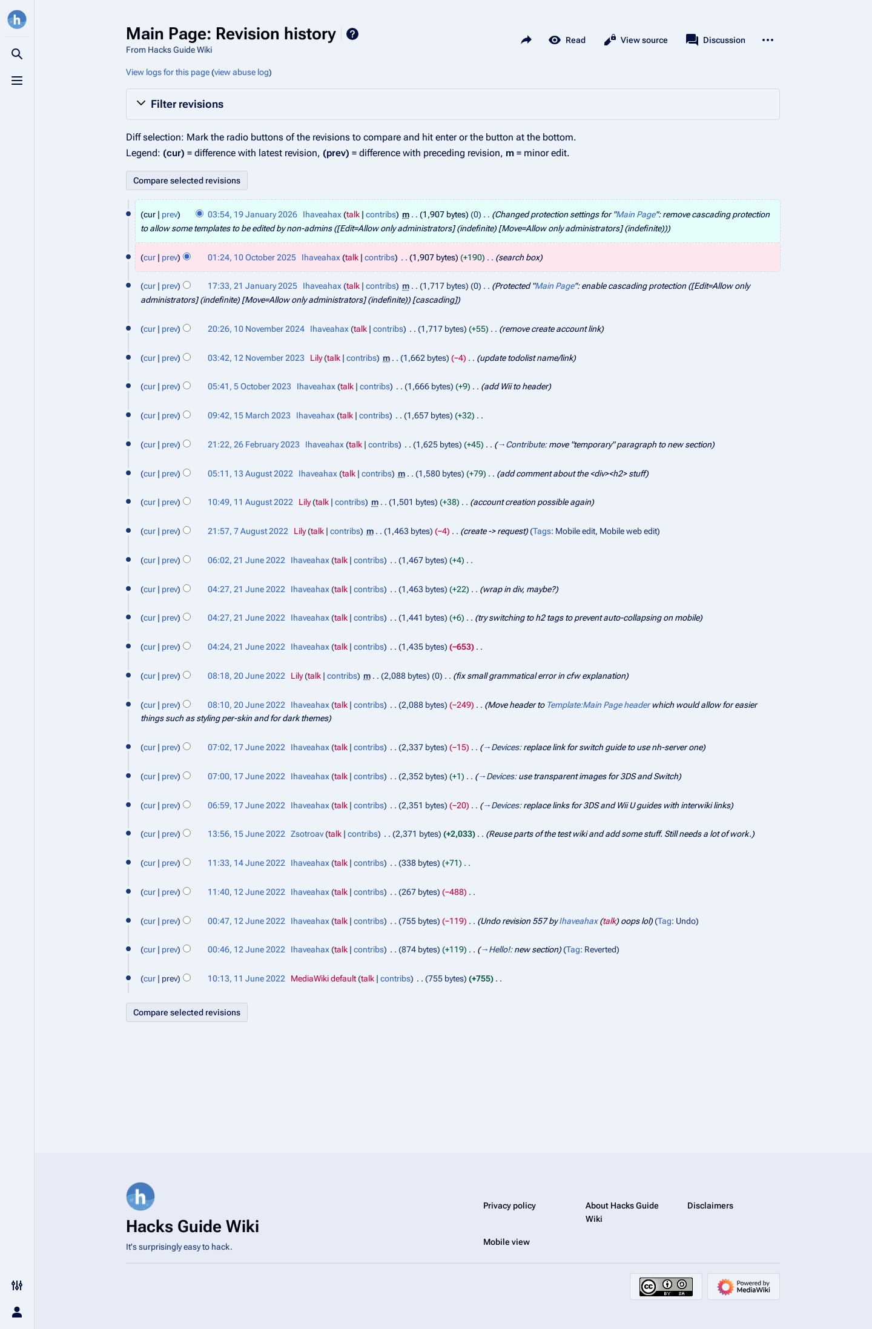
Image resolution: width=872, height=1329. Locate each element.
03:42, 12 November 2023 (256, 358)
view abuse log (241, 72)
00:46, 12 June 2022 (246, 949)
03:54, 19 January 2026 (252, 214)
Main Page (635, 214)
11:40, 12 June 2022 (246, 892)
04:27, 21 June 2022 (246, 589)
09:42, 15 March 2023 (249, 415)
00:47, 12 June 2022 (246, 921)
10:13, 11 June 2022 (246, 978)
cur (150, 257)
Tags (542, 531)
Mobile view (506, 1242)
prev (169, 214)
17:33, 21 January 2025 (252, 286)
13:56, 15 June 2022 (246, 834)
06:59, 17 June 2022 (246, 805)
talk (353, 214)
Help (352, 34)
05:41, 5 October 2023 (249, 386)
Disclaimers (710, 1205)
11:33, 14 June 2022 (246, 863)
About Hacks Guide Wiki (622, 1212)
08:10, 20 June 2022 (246, 705)
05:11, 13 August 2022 (250, 473)
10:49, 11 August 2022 (250, 502)
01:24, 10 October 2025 (252, 257)
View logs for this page (168, 72)
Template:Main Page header (598, 705)
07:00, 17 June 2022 (246, 776)
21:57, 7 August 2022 (248, 531)
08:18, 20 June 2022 (246, 676)
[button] (453, 104)
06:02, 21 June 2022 (246, 560)
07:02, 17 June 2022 (246, 747)
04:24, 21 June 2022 (246, 646)
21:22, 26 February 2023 (254, 444)
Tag (665, 921)
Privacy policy (509, 1205)
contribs (381, 214)
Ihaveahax (578, 921)
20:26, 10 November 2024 (256, 329)
